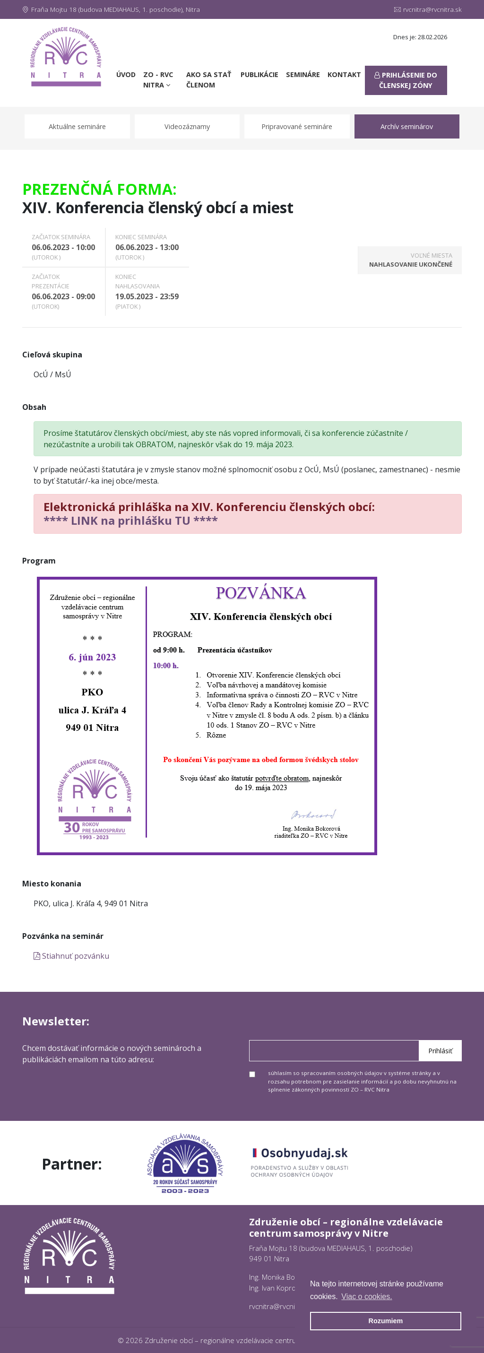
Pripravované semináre (296, 126)
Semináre (303, 74)
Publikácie (259, 74)
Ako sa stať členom (208, 79)
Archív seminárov (406, 126)
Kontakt (344, 74)
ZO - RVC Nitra (158, 79)
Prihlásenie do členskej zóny (405, 80)
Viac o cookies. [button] (366, 1296)
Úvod (127, 74)
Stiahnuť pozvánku (71, 956)
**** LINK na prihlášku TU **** (130, 521)
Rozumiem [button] (386, 1321)
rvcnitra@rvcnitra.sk (428, 9)
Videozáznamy (187, 126)
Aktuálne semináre (77, 126)
